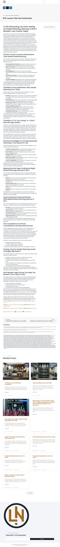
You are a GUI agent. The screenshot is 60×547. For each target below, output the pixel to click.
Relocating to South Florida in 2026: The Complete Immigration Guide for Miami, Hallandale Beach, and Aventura (44, 403)
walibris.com (25, 345)
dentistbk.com (19, 344)
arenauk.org (23, 337)
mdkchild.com (23, 335)
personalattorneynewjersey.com (51, 335)
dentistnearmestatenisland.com (45, 339)
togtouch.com (43, 341)
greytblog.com (54, 345)
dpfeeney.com (46, 343)
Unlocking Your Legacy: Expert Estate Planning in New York (16, 419)
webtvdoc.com (20, 337)
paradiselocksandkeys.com (27, 343)
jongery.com (23, 336)
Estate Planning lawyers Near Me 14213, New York (15, 437)
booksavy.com (24, 340)
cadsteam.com (12, 340)
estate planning (30, 43)
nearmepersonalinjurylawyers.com (7, 339)
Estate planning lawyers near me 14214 (15, 456)
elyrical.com (46, 336)
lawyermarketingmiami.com (52, 338)
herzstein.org (13, 337)
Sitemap (16, 545)
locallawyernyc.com (9, 344)
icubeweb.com (13, 344)
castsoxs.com (42, 340)
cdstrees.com (49, 347)
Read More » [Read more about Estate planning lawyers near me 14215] (35, 466)
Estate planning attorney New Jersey (44, 437)
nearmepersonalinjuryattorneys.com (47, 344)
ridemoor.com (49, 340)
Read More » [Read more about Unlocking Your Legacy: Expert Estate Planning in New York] (7, 428)
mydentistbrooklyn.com (18, 343)
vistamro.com (5, 347)
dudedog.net (21, 336)
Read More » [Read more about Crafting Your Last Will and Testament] (7, 392)
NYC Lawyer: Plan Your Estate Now (15, 304)
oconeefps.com (26, 335)
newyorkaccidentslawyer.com (48, 345)
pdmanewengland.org (9, 347)
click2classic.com (41, 344)
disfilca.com (24, 347)
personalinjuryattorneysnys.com (35, 346)
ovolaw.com (5, 346)
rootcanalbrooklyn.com (35, 341)
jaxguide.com (29, 339)
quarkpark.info (33, 347)
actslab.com (15, 336)
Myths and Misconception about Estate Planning (15, 475)
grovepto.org (21, 347)
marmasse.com (43, 347)
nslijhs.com (47, 337)
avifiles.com (16, 344)
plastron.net (40, 339)
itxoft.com (55, 347)
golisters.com (43, 345)
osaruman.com (25, 339)
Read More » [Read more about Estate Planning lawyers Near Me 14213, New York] (7, 447)
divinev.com (47, 338)
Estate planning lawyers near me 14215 (43, 456)
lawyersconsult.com (17, 347)
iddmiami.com (46, 347)
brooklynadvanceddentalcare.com (7, 341)
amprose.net (26, 338)
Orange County (30, 301)
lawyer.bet (34, 308)
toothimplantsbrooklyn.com (30, 341)
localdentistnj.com (33, 335)
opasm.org (24, 346)
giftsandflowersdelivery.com (12, 335)
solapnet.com (35, 343)
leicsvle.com (50, 346)
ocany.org (30, 347)
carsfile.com (32, 343)
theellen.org (18, 340)
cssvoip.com (34, 339)
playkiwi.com (29, 344)
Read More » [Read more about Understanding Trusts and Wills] (35, 392)
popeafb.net (50, 339)
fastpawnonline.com (24, 341)
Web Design (19, 545)
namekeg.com (36, 336)
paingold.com (36, 347)
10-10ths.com (43, 335)
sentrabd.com (33, 337)
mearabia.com (40, 341)
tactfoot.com (39, 347)
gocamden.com (23, 338)
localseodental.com (39, 340)
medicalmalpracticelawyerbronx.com (41, 338)
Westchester (15, 301)
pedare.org (37, 335)
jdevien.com (21, 340)
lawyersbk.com (53, 341)
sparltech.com (5, 348)
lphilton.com (22, 339)
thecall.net (32, 339)
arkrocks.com (30, 345)
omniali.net (26, 337)
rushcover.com (40, 335)
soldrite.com (5, 345)
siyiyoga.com (7, 345)
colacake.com (22, 343)
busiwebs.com (54, 346)
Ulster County (21, 301)
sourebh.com (44, 337)
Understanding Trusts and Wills (42, 383)
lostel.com (52, 347)
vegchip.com (29, 335)
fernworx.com (8, 337)
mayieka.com (30, 336)
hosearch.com (32, 344)
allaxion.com (19, 339)
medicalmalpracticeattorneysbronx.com (10, 346)
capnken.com (17, 335)
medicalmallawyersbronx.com (14, 339)
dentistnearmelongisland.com (7, 343)
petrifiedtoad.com (40, 337)
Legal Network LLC (24, 544)
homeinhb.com (54, 343)
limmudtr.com (37, 345)
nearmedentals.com (50, 343)
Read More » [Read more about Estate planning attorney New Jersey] (35, 446)
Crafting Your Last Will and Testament (13, 383)
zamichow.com (5, 337)
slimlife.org (31, 337)
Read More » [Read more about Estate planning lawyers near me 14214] (7, 465)
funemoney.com (41, 346)
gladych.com (36, 337)
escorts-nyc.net (13, 341)
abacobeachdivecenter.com (51, 336)
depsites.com (21, 346)
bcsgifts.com (37, 339)
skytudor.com (39, 336)
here (18, 291)
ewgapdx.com (15, 340)
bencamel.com (26, 344)
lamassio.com (30, 346)
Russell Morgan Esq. (25, 291)
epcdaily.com (46, 341)
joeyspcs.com (5, 344)
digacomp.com (43, 336)
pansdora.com (34, 345)
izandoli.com (47, 346)
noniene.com (17, 337)
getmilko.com (11, 345)
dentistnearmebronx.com (15, 338)
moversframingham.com (13, 343)
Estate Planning (27, 311)
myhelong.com (14, 345)
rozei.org (11, 337)
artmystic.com (27, 347)
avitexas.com (32, 340)
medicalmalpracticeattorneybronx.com (8, 338)
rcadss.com (27, 346)
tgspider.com (49, 337)
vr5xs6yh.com (46, 340)
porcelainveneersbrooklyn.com (7, 336)
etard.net (28, 345)
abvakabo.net (46, 335)
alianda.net (7, 335)
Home (4, 15)
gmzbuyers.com (8, 340)
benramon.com (44, 346)
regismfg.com (22, 344)
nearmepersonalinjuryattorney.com (20, 345)
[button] (43, 2)
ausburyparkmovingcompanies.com (41, 343)
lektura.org (52, 337)
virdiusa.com (35, 338)
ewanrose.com (13, 347)
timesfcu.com (49, 341)
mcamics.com (29, 338)
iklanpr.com (18, 336)
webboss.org (32, 338)
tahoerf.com (33, 336)
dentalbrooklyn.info (28, 340)
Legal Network (23, 545)
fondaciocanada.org (36, 344)
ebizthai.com (35, 340)
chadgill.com (20, 335)
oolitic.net (28, 337)
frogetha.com (26, 336)
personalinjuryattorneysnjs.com (18, 341)
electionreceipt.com (18, 346)
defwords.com (19, 338)
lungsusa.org (40, 345)
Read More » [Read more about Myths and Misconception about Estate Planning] (7, 484)
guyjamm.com (12, 336)
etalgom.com (5, 340)
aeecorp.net (5, 335)
